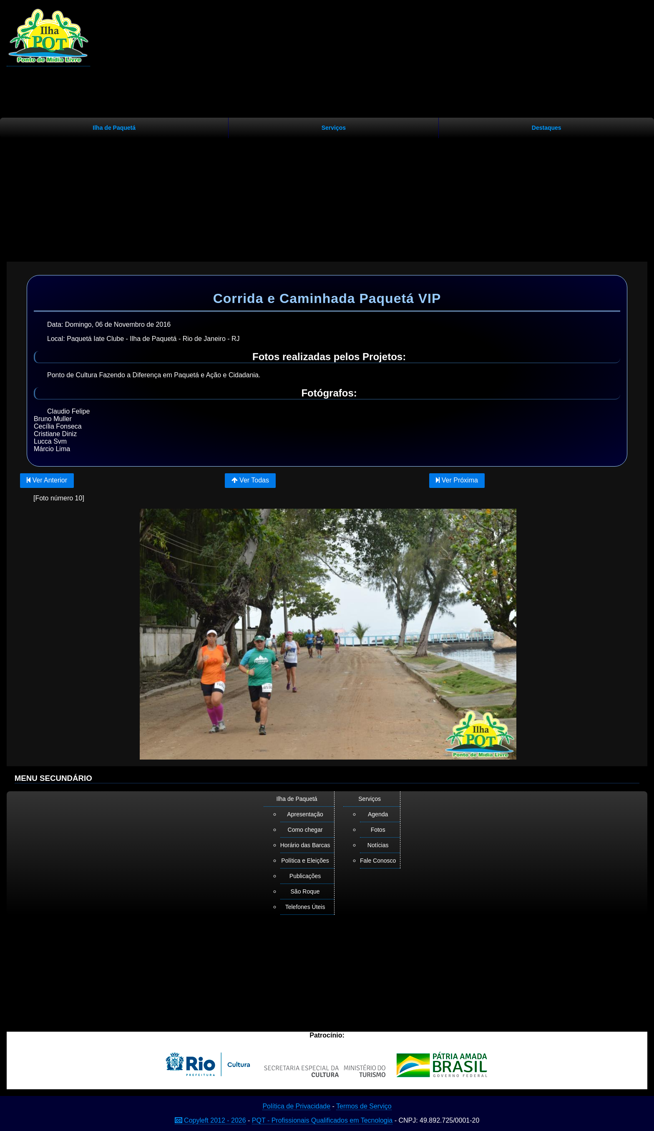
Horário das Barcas (305, 845)
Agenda (378, 814)
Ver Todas (250, 480)
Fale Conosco (378, 860)
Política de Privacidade (296, 1106)
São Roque (305, 891)
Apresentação (305, 814)
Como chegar (305, 829)
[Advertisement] (327, 196)
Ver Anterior (47, 480)
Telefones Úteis (305, 907)
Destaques (546, 127)
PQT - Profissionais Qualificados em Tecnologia (322, 1120)
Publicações (305, 876)
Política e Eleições (305, 860)
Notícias (378, 845)
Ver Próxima (457, 480)
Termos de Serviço (364, 1106)
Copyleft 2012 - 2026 (210, 1120)
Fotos (378, 829)
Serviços (334, 127)
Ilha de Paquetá (114, 127)
